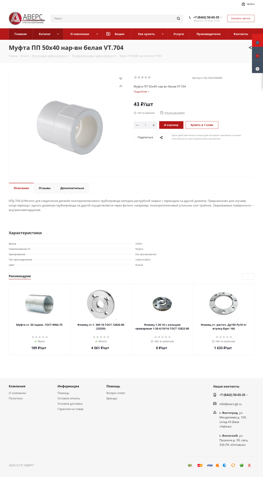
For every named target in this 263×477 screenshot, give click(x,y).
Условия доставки (70, 403)
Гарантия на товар (70, 409)
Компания (17, 386)
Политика (15, 398)
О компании (17, 393)
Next (251, 276)
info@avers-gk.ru (230, 404)
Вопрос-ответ (115, 393)
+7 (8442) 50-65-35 (206, 17)
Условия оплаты (69, 398)
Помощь (63, 393)
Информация (68, 386)
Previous (245, 276)
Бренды (111, 398)
